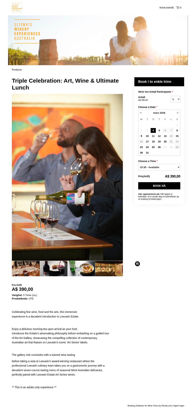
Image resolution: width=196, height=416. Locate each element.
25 (153, 147)
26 (159, 147)
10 (147, 136)
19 (159, 141)
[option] (26, 268)
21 (171, 141)
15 (177, 136)
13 (165, 136)
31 (147, 152)
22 (177, 141)
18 (153, 141)
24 (147, 147)
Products (17, 69)
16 (141, 141)
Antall (149, 99)
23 (141, 147)
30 (141, 152)
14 (171, 136)
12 (159, 136)
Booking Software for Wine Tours (143, 405)
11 (153, 136)
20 (165, 141)
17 (147, 141)
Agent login (179, 405)
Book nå (159, 185)
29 (177, 147)
